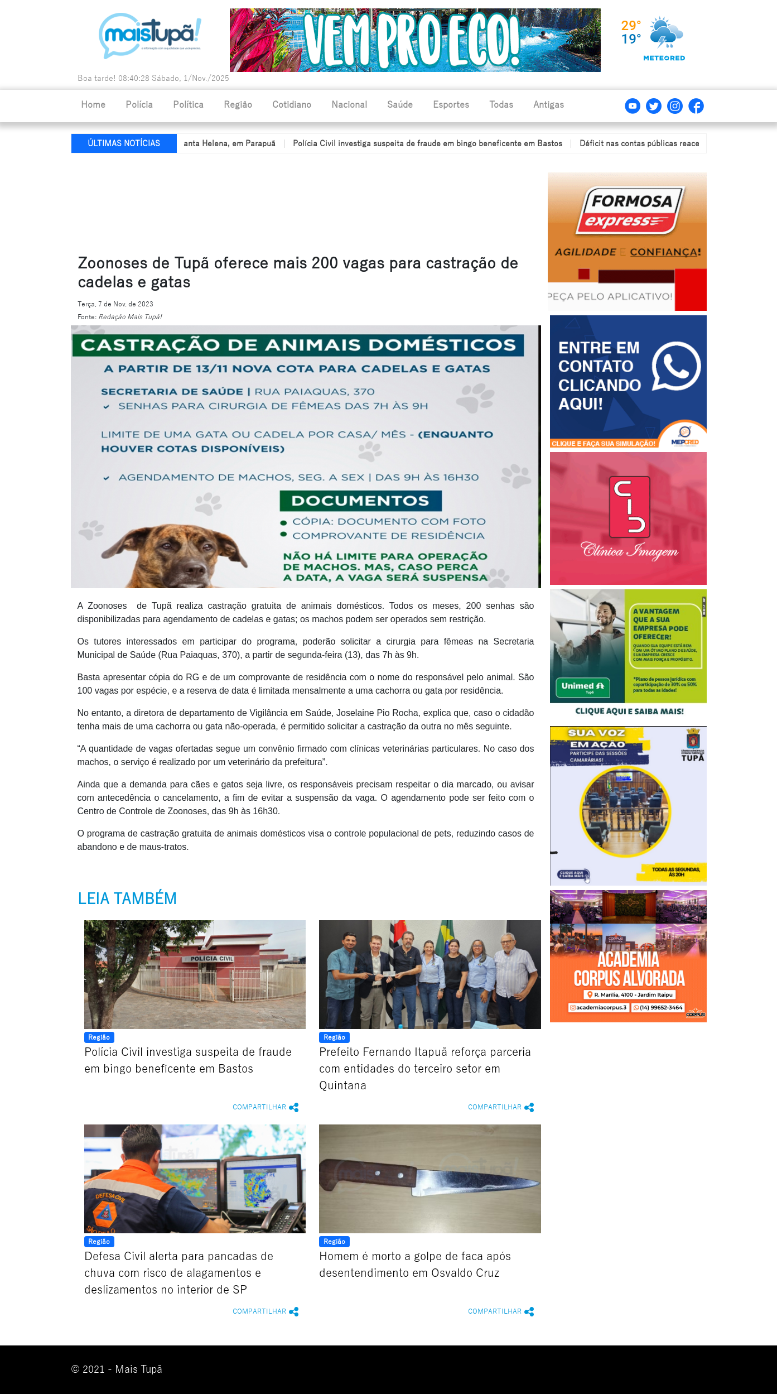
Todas (501, 105)
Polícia (139, 105)
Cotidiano (291, 105)
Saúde (400, 105)
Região (238, 105)
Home (93, 105)
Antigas (548, 105)
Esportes (451, 105)
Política (188, 105)
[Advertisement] (340, 201)
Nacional (349, 105)
